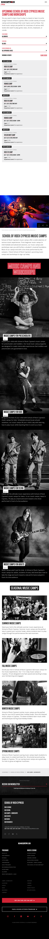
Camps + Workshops (7, 880)
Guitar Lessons (31, 853)
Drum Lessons (31, 855)
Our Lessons (7, 807)
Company (4, 892)
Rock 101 (4, 853)
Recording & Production (9, 867)
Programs (5, 850)
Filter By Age (4, 41)
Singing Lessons (31, 858)
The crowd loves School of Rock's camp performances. (19, 230)
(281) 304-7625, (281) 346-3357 (12, 828)
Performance (6, 855)
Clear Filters (43, 55)
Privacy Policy (31, 887)
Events (4, 885)
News (3, 887)
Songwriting (5, 862)
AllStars (4, 871)
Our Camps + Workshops (11, 813)
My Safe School (31, 890)
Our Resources (8, 822)
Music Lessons (31, 850)
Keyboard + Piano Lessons (34, 862)
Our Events (7, 816)
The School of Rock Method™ (35, 865)
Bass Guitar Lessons (32, 860)
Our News (7, 819)
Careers (29, 883)
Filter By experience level (6, 48)
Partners (29, 880)
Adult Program (6, 865)
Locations (4, 883)
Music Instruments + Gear (9, 874)
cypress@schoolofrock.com (30, 828)
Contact (29, 885)
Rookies (4, 858)
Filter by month (4, 34)
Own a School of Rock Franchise (24, 909)
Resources (4, 890)
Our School (7, 810)
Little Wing (5, 860)
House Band (5, 869)
